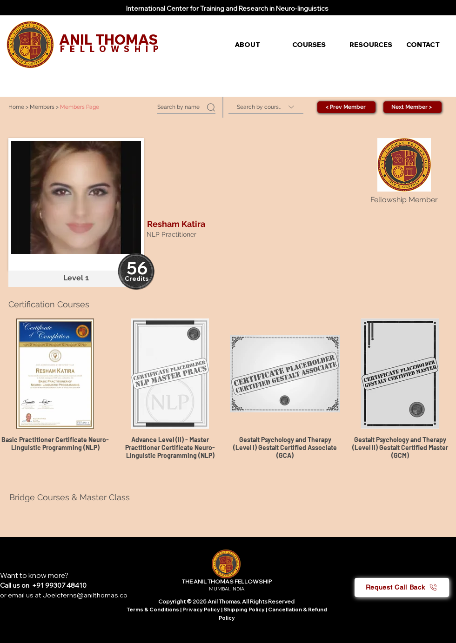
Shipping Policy (244, 609)
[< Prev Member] (346, 107)
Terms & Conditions (153, 609)
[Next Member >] (412, 107)
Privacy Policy (201, 609)
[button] (256, 44)
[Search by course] (265, 107)
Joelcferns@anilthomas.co (85, 595)
